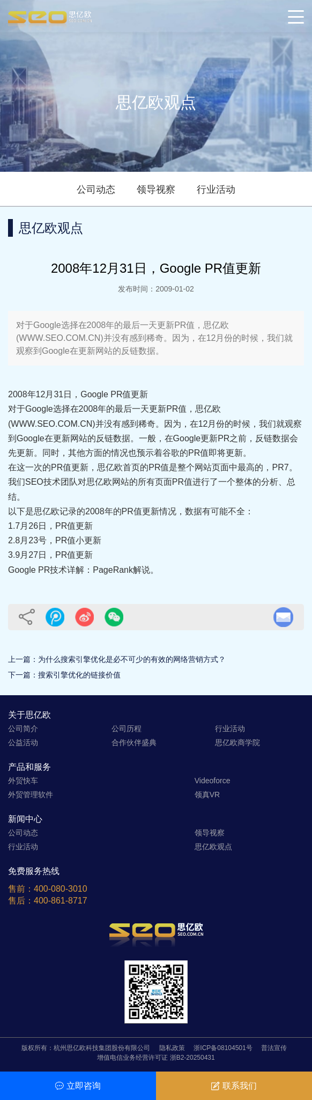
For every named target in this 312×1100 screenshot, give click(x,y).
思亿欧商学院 (237, 742)
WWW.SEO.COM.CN (51, 423)
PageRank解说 (121, 569)
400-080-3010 (60, 888)
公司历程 (127, 728)
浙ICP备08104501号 (223, 1048)
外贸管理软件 (30, 794)
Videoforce (213, 780)
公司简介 (23, 728)
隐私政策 (172, 1048)
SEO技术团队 (51, 481)
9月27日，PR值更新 (54, 554)
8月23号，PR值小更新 (58, 540)
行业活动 (216, 189)
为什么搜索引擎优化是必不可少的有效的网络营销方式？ (132, 659)
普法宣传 (274, 1048)
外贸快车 (23, 780)
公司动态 (96, 189)
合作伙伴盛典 (134, 742)
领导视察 (156, 189)
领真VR (207, 794)
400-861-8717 (60, 900)
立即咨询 (78, 1085)
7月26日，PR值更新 (54, 525)
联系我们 (234, 1085)
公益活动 (23, 742)
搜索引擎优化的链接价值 (79, 675)
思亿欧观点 (213, 846)
